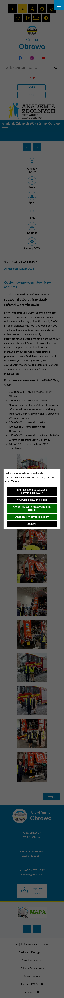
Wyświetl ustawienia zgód (32, 499)
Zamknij (32, 523)
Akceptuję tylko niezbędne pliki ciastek (32, 508)
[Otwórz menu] (59, 5)
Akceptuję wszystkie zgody (32, 516)
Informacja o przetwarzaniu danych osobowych (31, 491)
